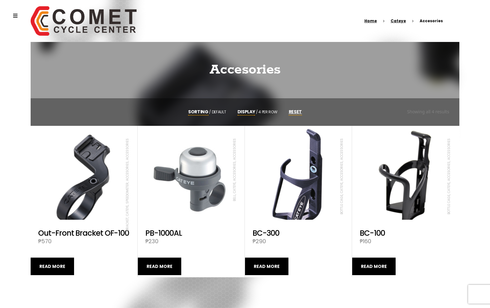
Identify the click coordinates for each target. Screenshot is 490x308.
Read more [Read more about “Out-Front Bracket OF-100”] (52, 266)
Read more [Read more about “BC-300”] (267, 266)
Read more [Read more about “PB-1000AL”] (159, 266)
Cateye (398, 20)
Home (370, 20)
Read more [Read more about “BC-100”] (374, 266)
